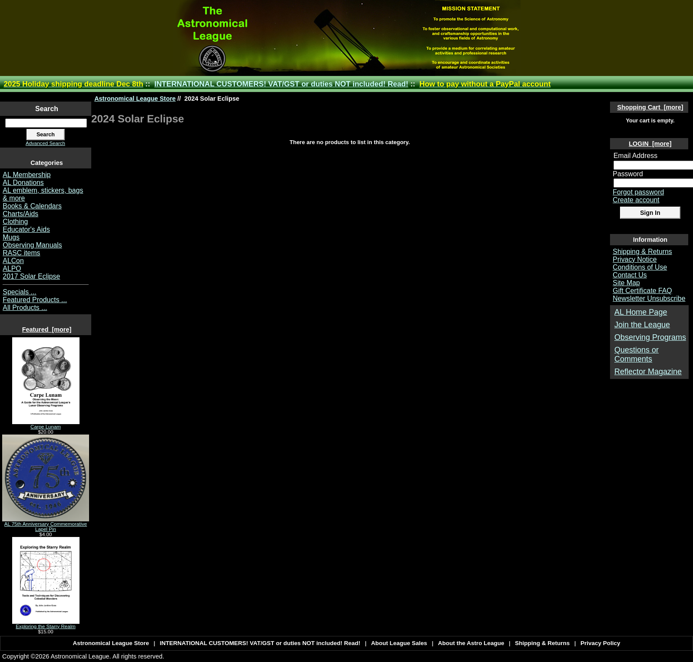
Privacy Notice (635, 259)
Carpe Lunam (46, 424)
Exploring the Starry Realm (46, 624)
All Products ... (25, 307)
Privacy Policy (600, 643)
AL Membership (26, 174)
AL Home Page (640, 312)
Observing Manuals (32, 245)
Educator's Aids (26, 229)
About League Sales (399, 643)
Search (46, 108)
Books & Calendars (32, 206)
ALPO (12, 268)
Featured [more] (47, 329)
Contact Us (630, 275)
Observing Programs (650, 337)
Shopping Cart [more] (650, 107)
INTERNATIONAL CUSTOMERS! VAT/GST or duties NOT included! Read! (281, 84)
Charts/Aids (20, 213)
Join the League (642, 324)
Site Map (626, 283)
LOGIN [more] (650, 143)
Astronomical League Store (135, 98)
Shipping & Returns (642, 251)
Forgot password (638, 192)
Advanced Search (45, 143)
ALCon (13, 260)
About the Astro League (471, 643)
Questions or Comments (636, 354)
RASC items (21, 253)
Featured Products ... (35, 299)
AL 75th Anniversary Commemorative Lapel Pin (45, 524)
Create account (636, 200)
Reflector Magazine (648, 371)
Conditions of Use (640, 267)
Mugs (11, 237)
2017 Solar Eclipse (31, 276)
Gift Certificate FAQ (642, 290)
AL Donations (23, 182)
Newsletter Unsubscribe (649, 298)
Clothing (15, 221)
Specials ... (19, 292)
